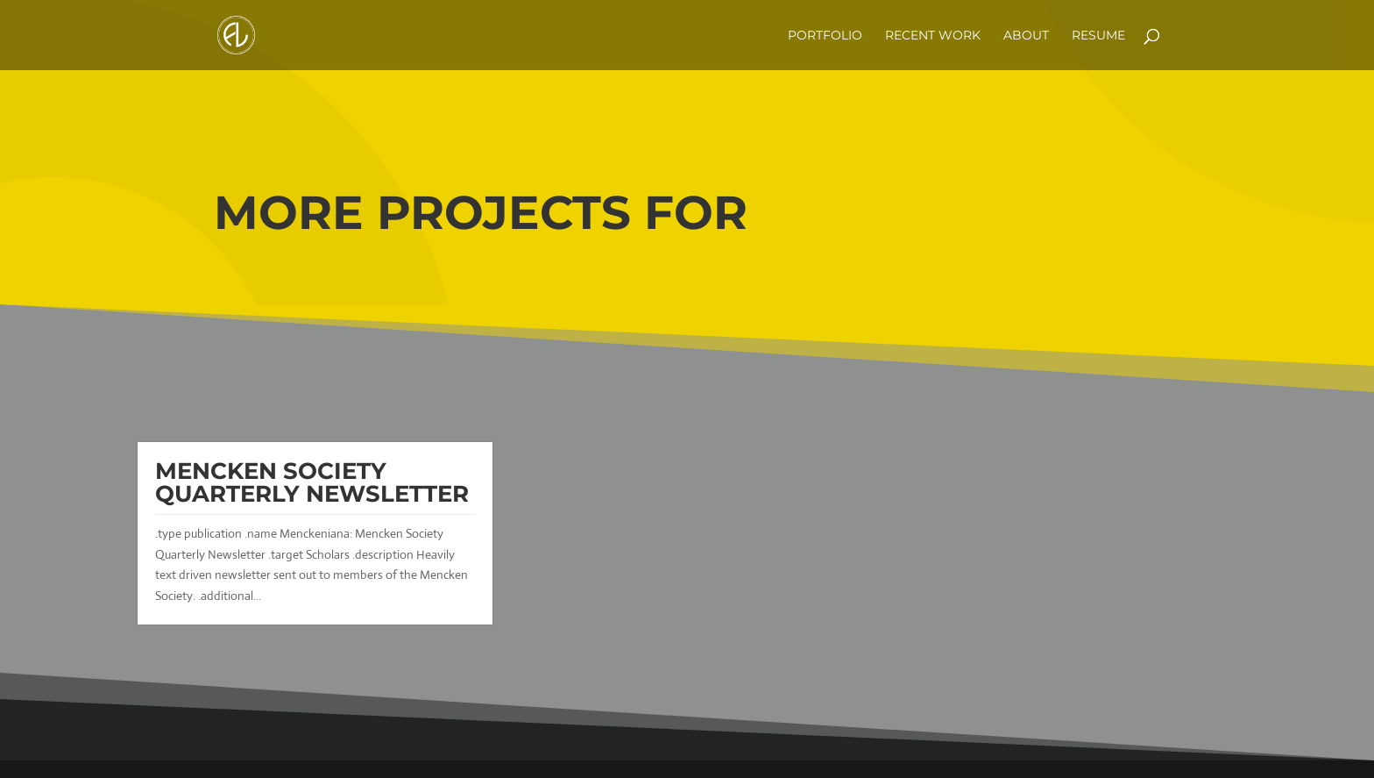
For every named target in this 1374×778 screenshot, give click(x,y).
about (1026, 36)
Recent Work (933, 36)
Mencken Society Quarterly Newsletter (312, 482)
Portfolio (825, 36)
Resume (1098, 36)
